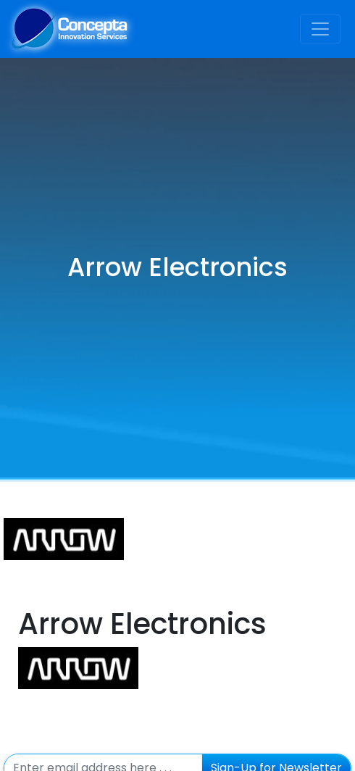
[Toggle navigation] (320, 28)
